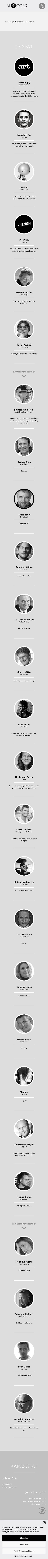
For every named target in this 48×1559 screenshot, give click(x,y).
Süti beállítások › (38, 1504)
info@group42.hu (9, 1487)
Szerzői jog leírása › (37, 1498)
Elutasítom (24, 1544)
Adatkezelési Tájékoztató (23, 1556)
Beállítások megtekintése (24, 1551)
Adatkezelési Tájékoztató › (34, 1501)
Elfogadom (24, 1538)
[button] (44, 1523)
